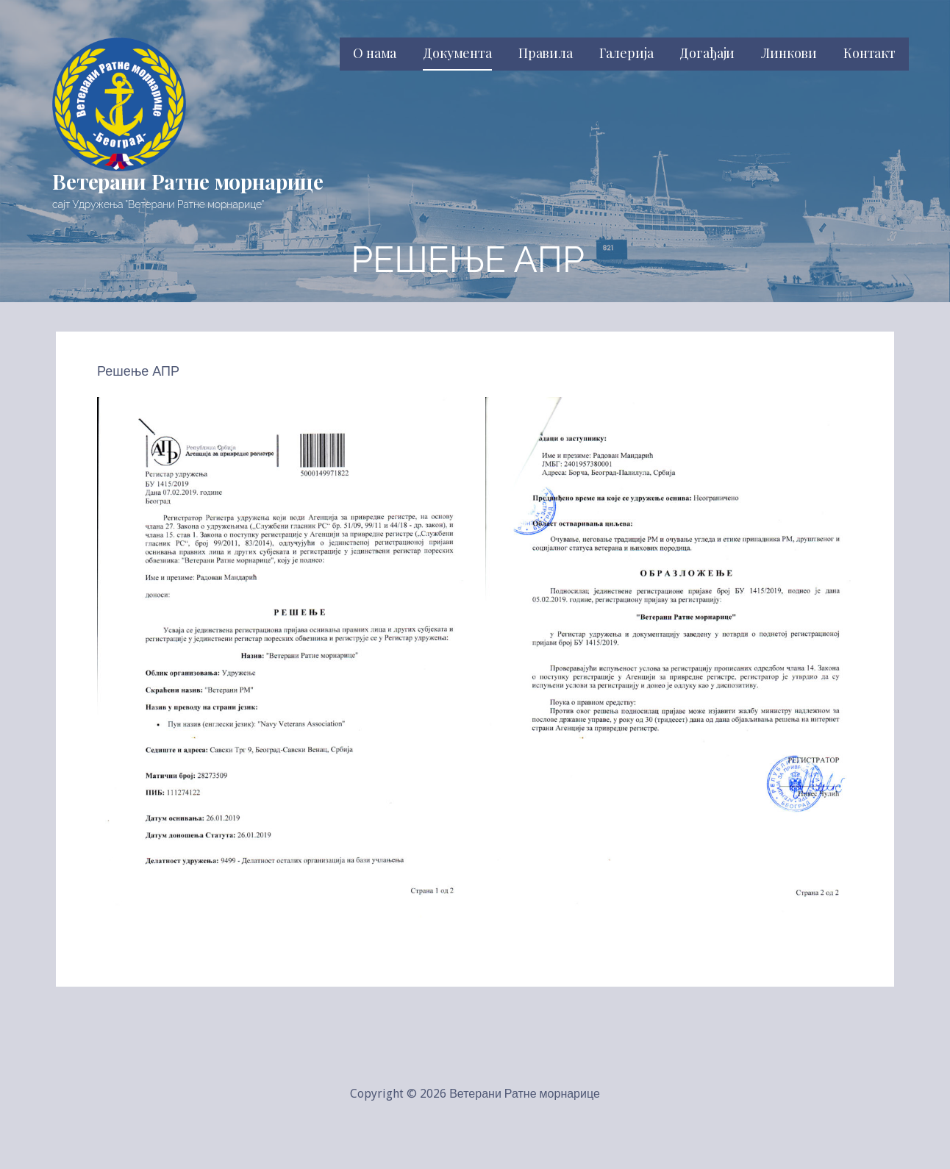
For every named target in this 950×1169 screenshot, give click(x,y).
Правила (545, 53)
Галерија (626, 53)
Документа (457, 53)
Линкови (789, 53)
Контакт (869, 53)
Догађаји (707, 53)
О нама (374, 53)
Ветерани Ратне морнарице (188, 181)
